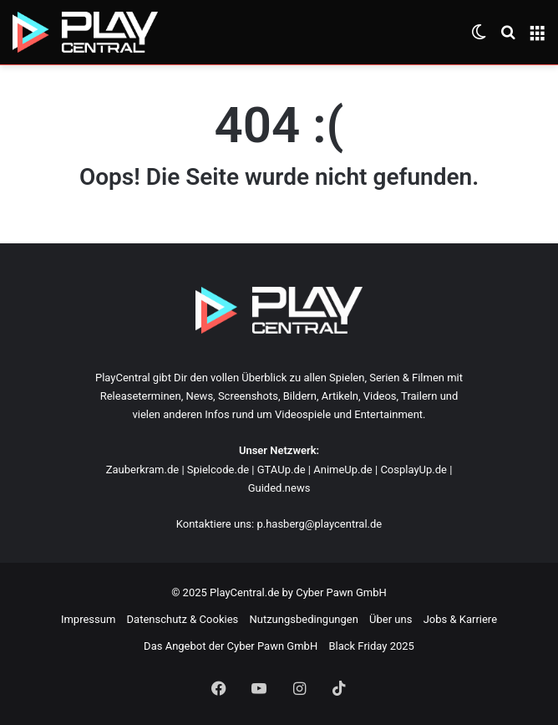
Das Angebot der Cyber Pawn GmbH (230, 646)
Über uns (390, 619)
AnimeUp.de (343, 469)
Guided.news (279, 488)
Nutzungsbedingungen (303, 619)
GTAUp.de (281, 469)
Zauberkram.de (143, 469)
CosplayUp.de (413, 469)
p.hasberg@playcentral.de (319, 524)
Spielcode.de (218, 469)
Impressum (88, 619)
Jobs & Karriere (460, 619)
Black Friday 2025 (370, 646)
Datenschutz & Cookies (183, 619)
